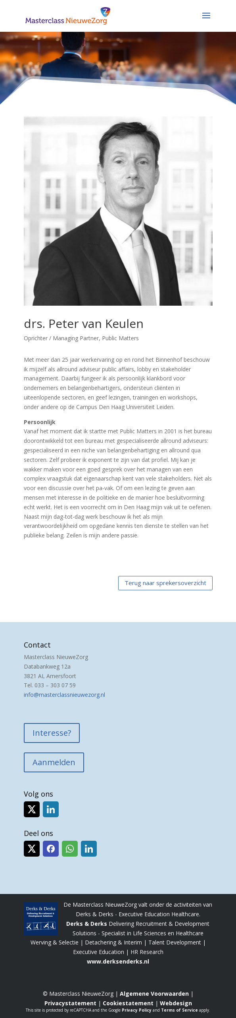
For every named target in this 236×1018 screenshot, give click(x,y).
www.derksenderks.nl (118, 961)
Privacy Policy (137, 1010)
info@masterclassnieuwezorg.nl (64, 694)
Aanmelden (54, 762)
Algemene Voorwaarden (154, 993)
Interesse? (52, 732)
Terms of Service (179, 1010)
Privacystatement (70, 1003)
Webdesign (176, 1003)
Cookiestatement (128, 1003)
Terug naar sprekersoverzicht (165, 583)
